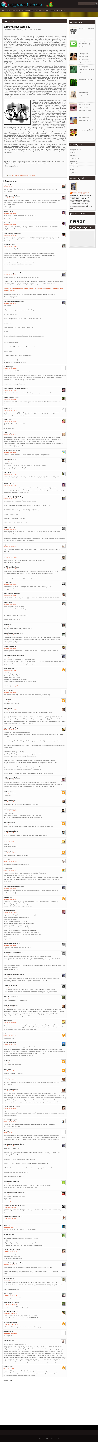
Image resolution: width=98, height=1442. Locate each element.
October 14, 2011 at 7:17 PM (10, 274)
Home (2, 10)
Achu (5, 1060)
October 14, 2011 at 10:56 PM (10, 368)
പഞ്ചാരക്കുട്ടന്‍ (8, 1201)
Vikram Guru (7, 211)
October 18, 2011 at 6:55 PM (10, 485)
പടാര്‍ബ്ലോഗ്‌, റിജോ (10, 1181)
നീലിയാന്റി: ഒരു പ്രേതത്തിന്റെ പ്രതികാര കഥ (86, 69)
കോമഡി (27, 175)
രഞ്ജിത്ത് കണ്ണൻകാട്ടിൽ (11, 943)
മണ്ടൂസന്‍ (7, 708)
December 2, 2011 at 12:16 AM (10, 1333)
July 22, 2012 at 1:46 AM (9, 1368)
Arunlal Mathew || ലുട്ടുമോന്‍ (12, 273)
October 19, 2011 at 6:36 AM (10, 634)
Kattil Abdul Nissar (9, 1005)
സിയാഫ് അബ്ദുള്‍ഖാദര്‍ (11, 233)
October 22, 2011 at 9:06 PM (10, 852)
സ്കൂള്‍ (72, 172)
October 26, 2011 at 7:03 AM (10, 1007)
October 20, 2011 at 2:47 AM (10, 670)
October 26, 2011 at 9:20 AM (10, 1035)
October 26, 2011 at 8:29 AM (10, 1022)
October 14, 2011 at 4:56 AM (10, 186)
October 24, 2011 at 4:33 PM (10, 987)
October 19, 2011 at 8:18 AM (10, 648)
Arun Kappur (7, 1340)
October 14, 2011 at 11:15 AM (10, 246)
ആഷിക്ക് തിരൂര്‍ (8, 646)
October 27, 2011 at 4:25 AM (10, 1062)
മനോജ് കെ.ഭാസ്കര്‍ (9, 831)
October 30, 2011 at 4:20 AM (10, 1132)
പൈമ (5, 1078)
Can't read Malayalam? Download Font (54, 10)
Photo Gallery (16, 10)
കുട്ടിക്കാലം (22, 175)
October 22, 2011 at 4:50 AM (10, 824)
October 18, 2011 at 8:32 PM (10, 529)
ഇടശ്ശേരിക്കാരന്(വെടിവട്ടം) (11, 633)
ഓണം (72, 152)
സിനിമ (72, 169)
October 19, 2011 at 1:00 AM (10, 595)
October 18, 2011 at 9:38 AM (10, 461)
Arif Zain (6, 433)
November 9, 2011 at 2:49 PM (10, 1236)
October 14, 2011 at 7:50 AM (10, 213)
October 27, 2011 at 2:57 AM (10, 1044)
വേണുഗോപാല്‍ (8, 527)
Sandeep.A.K (7, 1234)
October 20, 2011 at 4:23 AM (10, 701)
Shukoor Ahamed (9, 1322)
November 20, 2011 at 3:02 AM (10, 1304)
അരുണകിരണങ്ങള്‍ (9, 397)
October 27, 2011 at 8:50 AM (10, 1079)
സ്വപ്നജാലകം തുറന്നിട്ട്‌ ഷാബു (13, 1205)
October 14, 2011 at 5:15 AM (10, 197)
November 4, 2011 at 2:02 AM (10, 1218)
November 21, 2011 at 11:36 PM (11, 1324)
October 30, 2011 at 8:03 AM (10, 1145)
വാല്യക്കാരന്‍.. (8, 459)
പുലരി (16, 686)
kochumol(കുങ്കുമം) (9, 1089)
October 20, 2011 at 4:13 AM (10, 692)
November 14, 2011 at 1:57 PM (10, 1280)
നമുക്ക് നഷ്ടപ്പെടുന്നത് (85, 79)
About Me (38, 10)
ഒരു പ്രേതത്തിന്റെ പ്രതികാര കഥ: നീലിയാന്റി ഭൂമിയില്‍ (85, 107)
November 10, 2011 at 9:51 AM (10, 1251)
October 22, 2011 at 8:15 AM (10, 841)
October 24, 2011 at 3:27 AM (10, 945)
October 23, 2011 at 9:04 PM (10, 899)
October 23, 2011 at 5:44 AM (10, 870)
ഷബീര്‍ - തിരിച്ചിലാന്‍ (10, 567)
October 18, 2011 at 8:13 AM (10, 452)
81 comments (37, 29)
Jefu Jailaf (7, 860)
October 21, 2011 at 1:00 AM (10, 779)
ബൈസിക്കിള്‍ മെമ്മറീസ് (17, 27)
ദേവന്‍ (5, 222)
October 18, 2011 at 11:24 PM (10, 568)
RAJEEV (6, 582)
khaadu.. (6, 602)
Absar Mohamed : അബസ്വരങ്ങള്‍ (14, 388)
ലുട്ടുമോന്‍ (32, 175)
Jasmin (6, 1069)
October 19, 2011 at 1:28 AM (10, 604)
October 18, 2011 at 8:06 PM (10, 498)
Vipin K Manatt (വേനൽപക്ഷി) (12, 952)
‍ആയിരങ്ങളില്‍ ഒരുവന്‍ (10, 1120)
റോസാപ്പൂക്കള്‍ (8, 800)
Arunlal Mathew (56, 1438)
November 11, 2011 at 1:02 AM (10, 1264)
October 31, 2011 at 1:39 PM (10, 1194)
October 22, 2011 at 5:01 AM (10, 832)
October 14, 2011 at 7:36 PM (10, 303)
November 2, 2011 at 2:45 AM (10, 1207)
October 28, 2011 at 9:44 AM (10, 1108)
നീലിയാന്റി (73, 164)
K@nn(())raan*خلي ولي (10, 1106)
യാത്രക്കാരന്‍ (8, 910)
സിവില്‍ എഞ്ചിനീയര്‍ (10, 196)
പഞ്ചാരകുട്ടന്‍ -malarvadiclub (13, 1192)
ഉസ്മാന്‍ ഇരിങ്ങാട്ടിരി (10, 728)
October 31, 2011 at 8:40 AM (10, 1183)
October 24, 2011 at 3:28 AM (10, 954)
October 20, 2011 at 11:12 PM (10, 709)
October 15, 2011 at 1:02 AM (10, 390)
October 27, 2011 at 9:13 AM (10, 1090)
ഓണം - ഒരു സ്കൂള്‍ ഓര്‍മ (86, 130)
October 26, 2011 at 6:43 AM (10, 998)
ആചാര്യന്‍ (7, 185)
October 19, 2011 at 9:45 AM (10, 657)
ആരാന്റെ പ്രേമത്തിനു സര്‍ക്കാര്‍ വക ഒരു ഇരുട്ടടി (85, 43)
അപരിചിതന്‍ (7, 244)
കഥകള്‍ (72, 155)
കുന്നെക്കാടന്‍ (8, 869)
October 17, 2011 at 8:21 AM (10, 399)
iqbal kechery (8, 822)
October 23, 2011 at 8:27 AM (10, 888)
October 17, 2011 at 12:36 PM (10, 410)
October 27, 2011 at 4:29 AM (10, 1070)
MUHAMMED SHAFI (9, 1311)
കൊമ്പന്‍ (6, 624)
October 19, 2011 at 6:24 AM (10, 626)
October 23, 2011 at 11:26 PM (10, 912)
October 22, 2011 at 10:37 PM (10, 861)
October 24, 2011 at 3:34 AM (10, 976)
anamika (6, 840)
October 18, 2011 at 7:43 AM (10, 434)
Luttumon (44, 1438)
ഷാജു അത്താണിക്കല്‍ (10, 593)
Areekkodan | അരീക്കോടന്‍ (12, 1216)
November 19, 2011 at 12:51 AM (11, 1295)
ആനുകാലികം (15, 175)
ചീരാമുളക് (7, 1131)
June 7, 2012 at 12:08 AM (9, 1342)
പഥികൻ (6, 408)
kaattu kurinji (7, 472)
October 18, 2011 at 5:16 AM (10, 421)
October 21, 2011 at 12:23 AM (10, 729)
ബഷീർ (6, 699)
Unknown (6, 791)
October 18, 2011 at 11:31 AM (10, 474)
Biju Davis (7, 366)
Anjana (6, 545)
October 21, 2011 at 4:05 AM (10, 801)
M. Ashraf (6, 897)
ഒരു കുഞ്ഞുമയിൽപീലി (10, 450)
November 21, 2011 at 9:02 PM (10, 1313)
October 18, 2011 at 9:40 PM (10, 546)
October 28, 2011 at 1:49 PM (10, 1121)
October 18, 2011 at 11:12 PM (10, 557)
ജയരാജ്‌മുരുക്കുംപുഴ (10, 996)
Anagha (6, 419)
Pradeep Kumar (8, 1042)
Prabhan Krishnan (9, 668)
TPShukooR (7, 1278)
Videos (8, 10)
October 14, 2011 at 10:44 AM (10, 235)
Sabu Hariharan (8, 556)
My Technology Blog (27, 10)
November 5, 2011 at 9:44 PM (10, 1227)
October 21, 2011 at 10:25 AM (10, 810)
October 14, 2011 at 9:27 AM (10, 224)
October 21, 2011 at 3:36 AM (10, 793)
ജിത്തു (5, 1225)
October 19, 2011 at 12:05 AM (10, 584)
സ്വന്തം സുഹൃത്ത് (9, 985)
